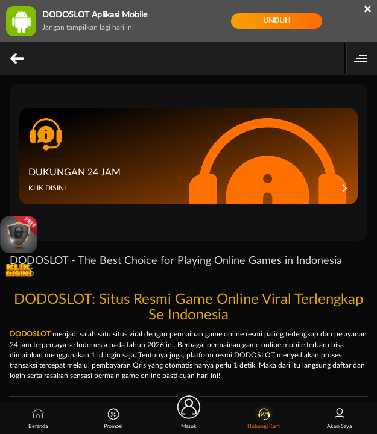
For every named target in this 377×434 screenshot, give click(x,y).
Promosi (113, 418)
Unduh (276, 20)
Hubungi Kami (263, 418)
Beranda (38, 418)
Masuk (189, 415)
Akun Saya (339, 418)
